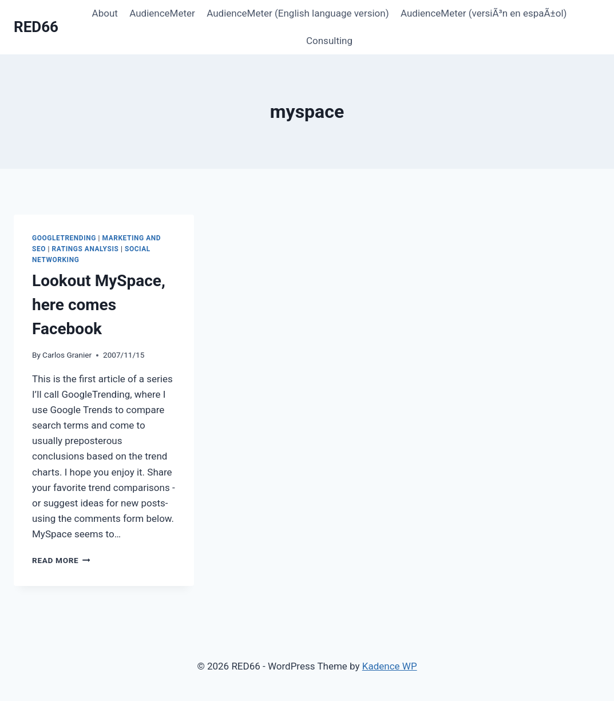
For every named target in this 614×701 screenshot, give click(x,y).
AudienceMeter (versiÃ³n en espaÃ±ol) (484, 13)
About (105, 13)
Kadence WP (389, 666)
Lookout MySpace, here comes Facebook (98, 304)
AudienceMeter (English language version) (298, 13)
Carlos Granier (67, 354)
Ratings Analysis (85, 249)
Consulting (329, 40)
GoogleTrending (64, 238)
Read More (61, 560)
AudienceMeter (162, 13)
